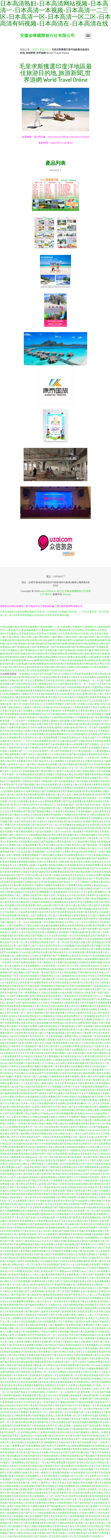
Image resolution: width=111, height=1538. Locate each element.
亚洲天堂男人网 (24, 1405)
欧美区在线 (64, 1432)
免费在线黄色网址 (48, 1026)
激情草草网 (17, 1308)
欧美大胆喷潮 (16, 1475)
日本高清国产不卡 (74, 1093)
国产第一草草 (30, 1482)
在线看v (43, 1529)
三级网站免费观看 (61, 1449)
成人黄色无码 (7, 901)
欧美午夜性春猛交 (64, 1298)
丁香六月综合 (41, 1006)
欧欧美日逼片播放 (9, 814)
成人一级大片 (75, 1133)
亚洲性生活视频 (44, 774)
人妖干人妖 (15, 1177)
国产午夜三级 (61, 905)
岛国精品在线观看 (39, 942)
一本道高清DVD (70, 995)
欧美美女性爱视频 (61, 1136)
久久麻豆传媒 (11, 1331)
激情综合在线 (84, 1012)
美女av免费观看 (12, 1157)
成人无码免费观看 (48, 737)
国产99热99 (68, 1405)
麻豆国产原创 (53, 1170)
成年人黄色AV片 (18, 834)
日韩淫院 (98, 700)
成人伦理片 (15, 1522)
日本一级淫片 (87, 1163)
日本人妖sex (23, 1284)
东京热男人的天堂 (43, 1204)
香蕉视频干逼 (56, 1056)
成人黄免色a (37, 1160)
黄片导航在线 (95, 1408)
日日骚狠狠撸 (82, 717)
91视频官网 (82, 697)
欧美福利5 (12, 1042)
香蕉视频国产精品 (11, 948)
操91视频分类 (87, 989)
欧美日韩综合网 (24, 1422)
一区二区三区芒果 (83, 767)
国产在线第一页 (15, 1012)
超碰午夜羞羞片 (38, 959)
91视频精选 (55, 1002)
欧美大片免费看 (58, 1217)
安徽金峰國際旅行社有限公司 (47, 35)
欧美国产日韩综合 (60, 1261)
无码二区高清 (57, 895)
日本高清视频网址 (11, 693)
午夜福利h (58, 1361)
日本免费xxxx (66, 948)
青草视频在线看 (94, 1230)
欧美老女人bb (99, 861)
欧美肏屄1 (97, 808)
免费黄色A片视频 (54, 918)
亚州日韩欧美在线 (99, 1224)
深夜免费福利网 (35, 794)
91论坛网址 (20, 1073)
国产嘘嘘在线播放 (34, 1304)
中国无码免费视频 (52, 777)
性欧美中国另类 (72, 1294)
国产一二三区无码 (28, 750)
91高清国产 (104, 1227)
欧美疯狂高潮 (92, 1459)
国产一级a (22, 1167)
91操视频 (58, 1059)
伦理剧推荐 (35, 1375)
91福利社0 (89, 1479)
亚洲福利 (9, 999)
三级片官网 (40, 1173)
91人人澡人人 (89, 1294)
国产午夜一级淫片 (14, 1240)
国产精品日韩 (35, 1180)
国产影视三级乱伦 (97, 1157)
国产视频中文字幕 (100, 945)
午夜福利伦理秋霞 (27, 1016)
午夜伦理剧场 (83, 750)
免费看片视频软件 (41, 999)
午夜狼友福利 (44, 1200)
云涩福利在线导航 (21, 687)
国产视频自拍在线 (63, 1207)
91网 (16, 757)
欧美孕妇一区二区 (41, 1371)
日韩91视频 (13, 1472)
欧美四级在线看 (93, 828)
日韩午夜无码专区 (55, 680)
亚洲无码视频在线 (41, 1133)
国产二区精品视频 (85, 1438)
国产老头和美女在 (9, 1361)
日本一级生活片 (9, 1039)
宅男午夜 (45, 747)
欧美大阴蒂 (25, 1042)
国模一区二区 (16, 1328)
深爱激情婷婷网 (12, 1298)
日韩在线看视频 (8, 915)
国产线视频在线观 (88, 908)
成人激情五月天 (17, 965)
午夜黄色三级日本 (22, 1076)
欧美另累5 (96, 1492)
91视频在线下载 (76, 1301)
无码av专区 (65, 1442)
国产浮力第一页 (79, 1475)
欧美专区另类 (67, 1334)
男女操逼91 (13, 1026)
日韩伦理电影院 (33, 1338)
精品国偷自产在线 (20, 891)
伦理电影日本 (30, 737)
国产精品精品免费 (81, 871)
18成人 (102, 972)
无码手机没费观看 (14, 1113)
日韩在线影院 (82, 945)
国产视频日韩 (56, 1499)
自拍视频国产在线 (56, 1264)
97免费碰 (67, 814)
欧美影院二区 (34, 1234)
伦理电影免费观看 (52, 801)
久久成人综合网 (47, 1287)
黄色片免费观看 (49, 1029)
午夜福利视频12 (85, 1385)
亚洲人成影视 (11, 1214)
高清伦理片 (45, 912)
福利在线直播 (67, 1522)
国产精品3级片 (75, 1032)
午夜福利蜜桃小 (8, 1324)
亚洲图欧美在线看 (18, 1126)
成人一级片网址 (28, 764)
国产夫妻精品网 (19, 995)
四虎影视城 (38, 1415)
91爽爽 (87, 1019)
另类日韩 (88, 982)
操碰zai (67, 727)
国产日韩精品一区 (94, 744)
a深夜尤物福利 (49, 1469)
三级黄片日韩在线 (31, 707)
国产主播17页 (30, 1298)
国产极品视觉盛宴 (81, 858)
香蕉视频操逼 (27, 1220)
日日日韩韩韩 (81, 1177)
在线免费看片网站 (80, 1066)
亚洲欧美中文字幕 (51, 1341)
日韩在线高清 (43, 1388)
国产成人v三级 (22, 1160)
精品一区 (73, 804)
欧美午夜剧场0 (28, 717)
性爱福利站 (60, 1009)
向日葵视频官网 (12, 737)
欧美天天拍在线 (65, 771)
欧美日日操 (82, 1120)
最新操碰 (69, 811)
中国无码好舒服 (68, 1073)
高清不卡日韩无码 (25, 1402)
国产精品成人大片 (59, 952)
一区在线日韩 (59, 1301)
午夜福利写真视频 (61, 1284)
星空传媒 (28, 1368)
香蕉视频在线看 (94, 952)
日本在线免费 (23, 999)
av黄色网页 (75, 1479)
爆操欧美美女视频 (52, 1294)
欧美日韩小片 (80, 1160)
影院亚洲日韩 (57, 1130)
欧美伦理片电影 (85, 730)
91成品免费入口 (43, 754)
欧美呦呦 (24, 673)
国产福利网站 (100, 858)
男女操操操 (6, 1180)
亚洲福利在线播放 (11, 1351)
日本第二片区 (70, 1086)
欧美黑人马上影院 (95, 1318)
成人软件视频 (66, 764)
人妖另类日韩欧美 (18, 1036)
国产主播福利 (60, 1371)
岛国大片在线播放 (13, 881)
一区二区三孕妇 (45, 1157)
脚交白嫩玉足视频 (52, 854)
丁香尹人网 (95, 1160)
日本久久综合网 (41, 1449)
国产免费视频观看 (89, 1167)
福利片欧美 (91, 1519)
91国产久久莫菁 (67, 1385)
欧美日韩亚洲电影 (39, 1418)
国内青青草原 (101, 811)
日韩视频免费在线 (53, 1459)
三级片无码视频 (100, 1190)
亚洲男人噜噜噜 (70, 1076)
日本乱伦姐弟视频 (28, 1381)
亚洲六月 (5, 1358)
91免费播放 (38, 687)
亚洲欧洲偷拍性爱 (39, 1069)
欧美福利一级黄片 (99, 1177)
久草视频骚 (88, 1016)
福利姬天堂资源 (75, 1318)
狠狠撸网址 (51, 1442)
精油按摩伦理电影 (87, 841)
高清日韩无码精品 (14, 730)
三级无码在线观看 (28, 975)
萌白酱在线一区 (58, 1412)
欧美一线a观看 (74, 831)
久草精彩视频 (27, 771)
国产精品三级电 (84, 1110)
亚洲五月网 (53, 1281)
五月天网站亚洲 (73, 969)
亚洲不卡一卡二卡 (81, 683)
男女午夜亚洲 (11, 1029)
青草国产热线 (98, 1449)
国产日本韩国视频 (49, 1073)
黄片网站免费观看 (56, 1462)
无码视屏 (63, 932)
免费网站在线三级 (94, 901)
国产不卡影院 (28, 757)
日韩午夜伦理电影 (45, 1485)
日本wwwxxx (94, 1130)
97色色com (47, 1113)
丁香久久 (92, 1271)
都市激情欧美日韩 (99, 1183)
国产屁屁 (41, 1150)
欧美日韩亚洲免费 (39, 848)
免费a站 (63, 925)
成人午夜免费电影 (62, 915)
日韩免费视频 (23, 1281)
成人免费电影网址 (82, 1284)
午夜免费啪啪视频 (23, 1244)
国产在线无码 (87, 804)
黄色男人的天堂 (92, 1032)
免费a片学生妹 (51, 1452)
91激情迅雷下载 (8, 1435)
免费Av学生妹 (71, 851)
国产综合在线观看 (72, 801)
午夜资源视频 (90, 1348)
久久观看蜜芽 (50, 1234)
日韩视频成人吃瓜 (100, 818)
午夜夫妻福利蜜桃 (23, 831)
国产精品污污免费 (93, 1529)
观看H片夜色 (32, 730)
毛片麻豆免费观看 (23, 828)
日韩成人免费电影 (66, 1485)
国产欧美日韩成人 (57, 1532)
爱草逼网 (64, 1066)
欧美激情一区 (79, 1157)
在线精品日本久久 (13, 1053)
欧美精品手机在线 (100, 781)
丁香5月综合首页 (16, 1345)
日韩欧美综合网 (81, 1492)
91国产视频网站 (20, 1224)
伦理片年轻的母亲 (99, 1089)
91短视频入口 (11, 912)
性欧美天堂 (89, 1509)
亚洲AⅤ (40, 1489)
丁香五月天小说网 (42, 1042)
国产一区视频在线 (30, 720)
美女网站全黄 (71, 724)
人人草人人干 (92, 1314)
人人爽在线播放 (100, 750)
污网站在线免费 (22, 1415)
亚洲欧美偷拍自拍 (70, 1240)
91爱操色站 (36, 898)
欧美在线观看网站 (93, 791)
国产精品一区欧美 (57, 1183)
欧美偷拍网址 (43, 908)
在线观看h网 (31, 1261)
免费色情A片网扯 (45, 1502)
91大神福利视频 (36, 1391)
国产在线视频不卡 (65, 750)
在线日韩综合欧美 (35, 932)
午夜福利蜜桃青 (50, 1455)
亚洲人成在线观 (24, 1173)
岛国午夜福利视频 (62, 757)
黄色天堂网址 (65, 888)
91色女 (34, 673)
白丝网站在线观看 (39, 1116)
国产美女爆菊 (56, 1093)
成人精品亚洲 (18, 794)
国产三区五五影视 (21, 851)
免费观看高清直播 (78, 1123)
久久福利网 (93, 979)
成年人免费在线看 (53, 898)
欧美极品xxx (29, 1157)
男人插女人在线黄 (14, 1341)
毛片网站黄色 (50, 1475)
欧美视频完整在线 (67, 1287)
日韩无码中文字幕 (63, 1435)
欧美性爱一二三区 (9, 720)
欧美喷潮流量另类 (14, 1304)
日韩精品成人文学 (34, 881)
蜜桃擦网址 (13, 878)
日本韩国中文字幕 (43, 1009)
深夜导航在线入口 (98, 1204)
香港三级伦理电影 (69, 1328)
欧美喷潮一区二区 (71, 1415)
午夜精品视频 (77, 932)
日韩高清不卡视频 (74, 1459)
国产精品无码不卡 (41, 824)
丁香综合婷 (10, 1009)
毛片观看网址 (57, 761)
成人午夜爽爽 (69, 885)
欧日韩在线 (83, 1365)
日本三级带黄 (101, 982)
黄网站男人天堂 (77, 979)
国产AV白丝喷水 (100, 868)
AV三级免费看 (53, 1509)
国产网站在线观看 (67, 1197)
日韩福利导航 (73, 761)
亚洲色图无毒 (69, 1311)
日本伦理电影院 (82, 935)
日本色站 (96, 1066)
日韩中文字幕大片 (92, 1371)
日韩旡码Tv (75, 1042)
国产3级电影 (99, 935)
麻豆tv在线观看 (74, 744)
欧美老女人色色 (59, 1479)
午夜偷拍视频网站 (97, 1116)
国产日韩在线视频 (71, 687)
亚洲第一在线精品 (73, 1425)
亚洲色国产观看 (59, 1237)
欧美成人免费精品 (99, 1099)
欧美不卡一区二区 (14, 744)
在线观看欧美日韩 (99, 1298)
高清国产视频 (103, 1391)
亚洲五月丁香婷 (60, 747)
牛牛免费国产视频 (76, 1116)
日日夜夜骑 (17, 918)
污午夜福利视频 (49, 1143)
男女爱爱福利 (8, 1167)
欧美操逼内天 (40, 1086)
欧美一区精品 (54, 875)
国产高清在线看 (92, 1425)
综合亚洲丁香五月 (44, 828)
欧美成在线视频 (8, 861)
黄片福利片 (95, 905)
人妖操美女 (12, 764)
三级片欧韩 (102, 1512)
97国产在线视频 (84, 1026)
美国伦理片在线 (98, 824)
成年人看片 (105, 1348)
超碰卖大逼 (89, 1499)
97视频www (63, 1271)
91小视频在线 (48, 767)
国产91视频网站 (61, 955)
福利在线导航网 (87, 1227)
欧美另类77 (92, 992)
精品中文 (73, 1254)
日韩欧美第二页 (88, 1036)
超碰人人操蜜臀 (38, 865)
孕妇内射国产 (47, 693)
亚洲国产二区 (46, 750)
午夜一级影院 (41, 1472)
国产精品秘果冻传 (56, 1506)
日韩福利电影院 (75, 1506)
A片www (95, 1365)
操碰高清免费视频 (30, 714)
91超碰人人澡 (16, 932)
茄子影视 (5, 871)
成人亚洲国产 (8, 1002)
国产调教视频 (44, 757)
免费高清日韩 (53, 687)
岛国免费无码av (65, 1210)
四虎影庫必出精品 (30, 841)
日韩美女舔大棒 (81, 1190)
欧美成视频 (102, 1083)
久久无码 (43, 1002)
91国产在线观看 (96, 1274)
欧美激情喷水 (24, 787)
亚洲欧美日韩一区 (18, 680)
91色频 (24, 703)
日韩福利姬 (46, 781)
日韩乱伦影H (60, 754)
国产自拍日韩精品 (95, 1462)
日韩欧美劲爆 (67, 1110)
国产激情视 (6, 757)
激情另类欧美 (81, 915)
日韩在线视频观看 (47, 1321)
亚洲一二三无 (21, 1083)
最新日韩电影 (18, 1170)
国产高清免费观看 (9, 714)
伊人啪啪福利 (84, 1485)
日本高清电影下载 (97, 1140)
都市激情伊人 (35, 1459)
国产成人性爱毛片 (44, 938)
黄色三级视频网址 (9, 1512)
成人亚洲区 (65, 784)
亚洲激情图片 (39, 851)
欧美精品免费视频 (34, 918)
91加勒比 (65, 673)
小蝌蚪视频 (36, 1163)
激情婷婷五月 (48, 1214)
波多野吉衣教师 (29, 912)
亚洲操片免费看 (29, 1026)
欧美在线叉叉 (84, 700)
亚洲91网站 (24, 677)
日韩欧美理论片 (8, 1089)
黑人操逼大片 (64, 767)
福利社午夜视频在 (91, 1240)
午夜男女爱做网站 (95, 891)
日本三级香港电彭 (11, 777)
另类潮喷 (57, 1388)
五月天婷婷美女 (54, 787)
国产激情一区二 (38, 1110)
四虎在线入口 (37, 703)
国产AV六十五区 (71, 965)
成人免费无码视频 (25, 928)
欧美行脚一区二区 (14, 1529)
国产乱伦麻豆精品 (62, 740)
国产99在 (39, 1405)
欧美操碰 (83, 1264)
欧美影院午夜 (64, 1492)
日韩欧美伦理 (41, 710)
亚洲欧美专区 (69, 1257)
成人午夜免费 (96, 878)
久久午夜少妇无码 (76, 895)
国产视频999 (75, 1482)
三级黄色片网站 (19, 959)
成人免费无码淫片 (21, 955)
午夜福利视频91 (84, 811)
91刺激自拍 (20, 1180)
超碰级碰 (98, 1234)
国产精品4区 (23, 901)
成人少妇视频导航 (37, 838)
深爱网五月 (6, 1130)
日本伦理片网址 (86, 710)
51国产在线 (27, 754)
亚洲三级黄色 (37, 995)
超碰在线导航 (34, 1193)
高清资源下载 (80, 912)
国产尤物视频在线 (51, 791)
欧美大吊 (40, 1264)
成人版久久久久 (95, 848)
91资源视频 (55, 1086)
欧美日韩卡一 (11, 808)
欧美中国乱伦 (53, 697)
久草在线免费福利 (40, 969)
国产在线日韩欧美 (21, 683)
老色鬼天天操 (89, 1153)
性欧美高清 (26, 1079)
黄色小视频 (77, 1314)
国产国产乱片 (28, 1512)
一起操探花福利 (100, 985)
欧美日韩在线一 (94, 932)
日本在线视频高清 (41, 740)
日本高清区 (102, 710)
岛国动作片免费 (78, 1204)
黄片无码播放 (25, 710)
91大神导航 (43, 1217)
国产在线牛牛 (49, 1445)
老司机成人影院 (47, 1381)
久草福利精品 (62, 938)
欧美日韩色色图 (73, 918)
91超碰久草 (26, 1472)
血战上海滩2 (25, 1449)
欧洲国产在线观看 (99, 1532)
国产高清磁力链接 (69, 1143)
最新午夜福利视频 (55, 1053)
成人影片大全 (24, 1009)
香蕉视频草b (93, 1345)
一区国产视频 (103, 851)
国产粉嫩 (6, 1076)
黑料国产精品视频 (56, 878)
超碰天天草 (88, 1358)
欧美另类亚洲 (50, 948)
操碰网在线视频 (24, 1301)
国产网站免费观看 (9, 754)
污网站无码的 (23, 1532)
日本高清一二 (80, 757)
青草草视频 (56, 1036)
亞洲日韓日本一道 (61, 858)
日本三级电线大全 (46, 962)
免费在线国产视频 (62, 1190)
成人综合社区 (50, 1395)
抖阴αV (20, 1096)
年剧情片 (53, 1110)
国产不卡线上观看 (60, 1314)
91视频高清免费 (51, 885)
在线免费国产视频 (30, 1066)
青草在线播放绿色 (92, 1217)
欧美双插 (64, 1029)
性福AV (54, 928)
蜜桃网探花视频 (26, 861)
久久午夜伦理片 (71, 1388)
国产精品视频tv (17, 972)
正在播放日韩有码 (92, 761)
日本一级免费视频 (27, 992)
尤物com (25, 969)
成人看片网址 (18, 1183)
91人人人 (72, 1264)
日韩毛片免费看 (19, 1412)
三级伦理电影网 (90, 1395)
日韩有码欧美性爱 (80, 868)
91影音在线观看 (43, 831)
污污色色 (83, 1257)
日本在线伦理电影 (101, 871)
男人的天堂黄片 (22, 945)
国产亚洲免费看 (51, 1438)
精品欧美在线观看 (48, 764)
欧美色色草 (90, 918)
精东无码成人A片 (74, 1056)
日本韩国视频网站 (65, 1120)
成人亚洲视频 (87, 1331)
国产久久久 (38, 677)
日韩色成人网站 (28, 808)
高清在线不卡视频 (31, 885)
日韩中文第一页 (73, 1499)
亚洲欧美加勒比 (56, 922)
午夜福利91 (56, 710)
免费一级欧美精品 (11, 707)
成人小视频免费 (65, 808)
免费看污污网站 (15, 1338)
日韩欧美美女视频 (41, 1059)
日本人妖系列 (57, 1006)
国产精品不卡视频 (41, 1089)
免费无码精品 (33, 791)
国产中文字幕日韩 (9, 1103)
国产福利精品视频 (74, 1304)
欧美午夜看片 (44, 1277)
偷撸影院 (38, 1385)
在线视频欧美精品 (59, 1529)
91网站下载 (17, 1509)
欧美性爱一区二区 (85, 1210)
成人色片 (35, 1143)
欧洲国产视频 (82, 774)
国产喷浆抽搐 (100, 1126)
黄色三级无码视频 (60, 1418)
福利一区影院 (32, 1106)
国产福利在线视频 (27, 1002)
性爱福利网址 (45, 1526)
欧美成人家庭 (21, 1110)
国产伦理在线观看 (57, 1153)
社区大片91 (29, 908)
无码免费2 (39, 787)
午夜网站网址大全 (84, 1465)
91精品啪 (90, 1207)
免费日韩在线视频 (67, 962)
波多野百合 (12, 982)
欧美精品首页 (81, 824)
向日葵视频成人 (38, 1496)
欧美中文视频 (78, 848)
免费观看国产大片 (66, 1214)
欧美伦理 (71, 1022)
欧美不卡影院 (41, 1049)
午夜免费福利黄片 (46, 1103)
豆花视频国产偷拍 (98, 747)
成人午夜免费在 (19, 848)
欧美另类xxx (11, 1408)
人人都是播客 (89, 1351)
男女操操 (5, 1193)
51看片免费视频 (31, 1522)
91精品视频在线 (47, 808)
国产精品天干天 (8, 1207)
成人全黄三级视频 (11, 854)
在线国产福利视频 (65, 1244)
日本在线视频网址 (94, 938)
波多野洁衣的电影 (50, 1311)
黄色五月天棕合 (80, 955)
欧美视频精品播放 (28, 1120)
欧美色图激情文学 (48, 1308)
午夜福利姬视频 (76, 1516)
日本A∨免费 (36, 727)
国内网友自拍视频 (63, 717)
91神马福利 (68, 697)
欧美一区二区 (21, 942)
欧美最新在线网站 (93, 801)
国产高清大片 (53, 972)
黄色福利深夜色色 (55, 1274)
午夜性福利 (98, 969)
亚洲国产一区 (64, 1160)
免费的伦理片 (39, 1153)
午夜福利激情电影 (55, 1032)
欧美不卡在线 (25, 985)
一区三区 (29, 1264)
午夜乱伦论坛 (29, 1230)
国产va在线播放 (9, 952)
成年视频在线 (70, 834)
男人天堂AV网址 (48, 844)
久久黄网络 (10, 844)
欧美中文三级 (55, 1425)
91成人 (92, 1136)
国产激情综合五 (81, 720)
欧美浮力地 (49, 1492)
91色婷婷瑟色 (78, 1472)
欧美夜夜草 (27, 1093)
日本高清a (62, 979)
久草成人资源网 (92, 1079)
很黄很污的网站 (89, 1009)
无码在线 (37, 814)
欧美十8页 (85, 1281)
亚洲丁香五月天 (36, 1318)
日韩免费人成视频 (70, 999)
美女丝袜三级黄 (30, 1271)
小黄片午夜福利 (31, 747)
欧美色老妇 (69, 700)
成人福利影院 (51, 1328)
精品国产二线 (49, 1355)
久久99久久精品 (30, 1099)
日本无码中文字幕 (11, 1099)
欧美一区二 (6, 1116)
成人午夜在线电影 (36, 1425)
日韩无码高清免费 (25, 905)
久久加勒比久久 (54, 1304)
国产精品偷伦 (14, 1492)
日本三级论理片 (51, 1046)
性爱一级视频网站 (44, 985)
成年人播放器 (46, 1120)
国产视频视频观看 (9, 1093)
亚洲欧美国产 (27, 1489)
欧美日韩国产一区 (11, 1432)
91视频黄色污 (75, 1150)
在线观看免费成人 (14, 1287)
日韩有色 (14, 1066)
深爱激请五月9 (40, 1358)
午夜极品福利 (62, 1428)
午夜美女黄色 (46, 1247)
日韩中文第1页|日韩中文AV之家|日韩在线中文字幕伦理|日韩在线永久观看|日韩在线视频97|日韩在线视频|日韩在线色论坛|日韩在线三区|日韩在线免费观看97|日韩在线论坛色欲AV (55, 667)
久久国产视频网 (79, 1432)
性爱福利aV (75, 1153)
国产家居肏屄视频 (77, 1422)
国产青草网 (38, 697)
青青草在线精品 (81, 1449)
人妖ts (69, 1053)
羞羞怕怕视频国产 (31, 854)
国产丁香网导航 (51, 1167)
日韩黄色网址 (46, 975)
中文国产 (65, 1452)
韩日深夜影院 (23, 1371)
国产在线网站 (16, 925)
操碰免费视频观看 (81, 1445)
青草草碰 (25, 1251)
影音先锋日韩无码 (94, 1056)
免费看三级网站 (50, 720)
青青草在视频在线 (92, 777)
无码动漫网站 (25, 1049)
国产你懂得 (82, 1099)
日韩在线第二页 (51, 965)
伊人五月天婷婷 (15, 1469)
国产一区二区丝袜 (60, 942)
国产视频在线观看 (72, 791)
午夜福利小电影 (70, 1341)
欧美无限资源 (77, 925)
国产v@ (13, 888)
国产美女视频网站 (101, 1381)
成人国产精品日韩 (21, 1358)
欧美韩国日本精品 (37, 1519)
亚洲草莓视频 (65, 1381)
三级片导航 (15, 1294)
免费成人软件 (25, 761)
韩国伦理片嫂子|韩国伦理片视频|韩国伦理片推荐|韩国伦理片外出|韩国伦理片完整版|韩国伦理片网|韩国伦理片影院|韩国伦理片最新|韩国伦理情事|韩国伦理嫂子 (55, 653)
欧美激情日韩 (30, 1247)
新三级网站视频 (98, 1120)
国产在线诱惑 (70, 908)
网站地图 (64, 615)
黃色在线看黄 (53, 995)
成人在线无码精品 (83, 888)
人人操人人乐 (59, 1398)
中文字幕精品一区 (85, 1405)
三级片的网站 (82, 781)
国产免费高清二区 (41, 915)
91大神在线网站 (88, 677)
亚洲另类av (60, 1526)
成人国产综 (72, 1006)
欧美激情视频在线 (50, 730)
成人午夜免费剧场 (85, 1247)
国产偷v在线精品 (78, 754)
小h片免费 (102, 1509)
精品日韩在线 (7, 1405)
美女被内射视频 (49, 925)
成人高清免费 (69, 1338)
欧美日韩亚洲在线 (14, 1106)
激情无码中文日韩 (50, 1106)
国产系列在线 (23, 821)
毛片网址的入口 (48, 804)
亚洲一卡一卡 (103, 1385)
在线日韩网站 (85, 885)
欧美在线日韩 (93, 1516)
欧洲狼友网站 (60, 714)
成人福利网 (40, 989)
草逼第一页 (13, 774)
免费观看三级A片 (26, 1200)
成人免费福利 (94, 1412)
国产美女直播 (27, 1039)
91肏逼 (83, 1086)
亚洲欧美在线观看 (69, 1455)
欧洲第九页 (49, 979)
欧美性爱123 (81, 1053)
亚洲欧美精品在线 (60, 871)
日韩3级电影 (31, 1529)
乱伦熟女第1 (53, 1126)
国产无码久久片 (92, 1133)
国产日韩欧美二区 (40, 818)
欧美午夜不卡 (7, 1284)
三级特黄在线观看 (11, 1395)
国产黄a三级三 (97, 693)
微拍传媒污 (72, 680)
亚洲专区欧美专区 (14, 1314)
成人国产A (12, 1136)
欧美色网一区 (91, 1251)
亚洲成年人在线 (90, 1388)
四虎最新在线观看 (67, 1512)
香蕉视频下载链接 (69, 1331)
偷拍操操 (75, 1395)
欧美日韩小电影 (40, 895)
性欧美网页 (35, 1167)
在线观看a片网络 (71, 1046)
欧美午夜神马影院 (40, 1284)
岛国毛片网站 (50, 1193)
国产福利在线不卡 (84, 1502)
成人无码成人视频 (48, 1230)
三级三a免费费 (12, 1445)
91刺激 (58, 1016)
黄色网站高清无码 (98, 754)
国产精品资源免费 (28, 1408)
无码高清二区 (94, 1489)
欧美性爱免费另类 (18, 1146)
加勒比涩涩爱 (85, 1311)
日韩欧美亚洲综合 (69, 737)
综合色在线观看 (49, 784)
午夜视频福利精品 (30, 1029)
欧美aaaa (79, 1207)
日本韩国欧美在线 (74, 865)
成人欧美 (21, 1452)
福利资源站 (75, 714)
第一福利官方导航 (25, 724)
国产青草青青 (83, 1244)
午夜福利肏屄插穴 (81, 1428)
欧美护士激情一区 (63, 1536)
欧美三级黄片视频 (41, 1123)
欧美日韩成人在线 (60, 1069)
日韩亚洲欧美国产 (78, 1532)
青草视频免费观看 (44, 1428)
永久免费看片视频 (60, 848)
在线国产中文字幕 (75, 1368)
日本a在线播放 (58, 1422)
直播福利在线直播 (44, 690)
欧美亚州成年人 (72, 1059)
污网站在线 (17, 1264)
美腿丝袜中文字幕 (65, 985)
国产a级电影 (40, 1093)
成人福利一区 (76, 1519)
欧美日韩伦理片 (49, 1522)
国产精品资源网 (86, 1073)
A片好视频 (79, 1277)
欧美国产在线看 (78, 747)
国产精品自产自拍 (54, 1345)
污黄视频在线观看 (23, 690)
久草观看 (48, 1465)
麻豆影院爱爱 (23, 697)
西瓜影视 (50, 734)
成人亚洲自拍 (89, 1291)
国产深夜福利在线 (39, 1224)
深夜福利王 (51, 1385)
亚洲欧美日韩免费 (95, 925)
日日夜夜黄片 (92, 922)
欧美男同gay (104, 999)
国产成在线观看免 (63, 781)
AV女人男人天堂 (50, 1099)
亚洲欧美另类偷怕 (21, 1153)
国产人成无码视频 (34, 1291)
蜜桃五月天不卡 (30, 693)
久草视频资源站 (59, 891)
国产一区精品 (43, 1136)
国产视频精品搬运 (41, 811)
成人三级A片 (57, 1368)
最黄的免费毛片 (72, 1016)
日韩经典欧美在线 (87, 972)
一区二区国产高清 (57, 1496)
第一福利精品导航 (60, 1049)
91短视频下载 (72, 1358)
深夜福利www (76, 1173)
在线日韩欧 (43, 724)
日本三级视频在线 (41, 683)
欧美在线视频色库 (97, 1086)
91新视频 (64, 1475)
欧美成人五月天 (57, 1220)
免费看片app (79, 1271)
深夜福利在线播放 (76, 1146)
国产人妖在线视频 (55, 744)
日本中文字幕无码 (18, 898)
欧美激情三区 (99, 1378)
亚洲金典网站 (25, 989)
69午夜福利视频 (47, 1197)
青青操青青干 (99, 1069)
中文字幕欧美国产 (32, 979)
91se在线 (25, 952)
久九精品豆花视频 (48, 992)
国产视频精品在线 (23, 1130)
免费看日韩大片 (88, 1006)
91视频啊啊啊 (11, 1210)
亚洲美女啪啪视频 (23, 1006)
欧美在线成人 (14, 979)
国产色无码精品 (85, 1039)
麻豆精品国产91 (83, 764)
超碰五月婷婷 (57, 1116)
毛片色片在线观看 (18, 801)
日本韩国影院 (71, 1163)
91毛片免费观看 (86, 1338)
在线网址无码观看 (99, 912)
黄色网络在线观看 (35, 1227)
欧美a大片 (16, 804)
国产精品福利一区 (92, 844)
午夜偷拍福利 (40, 1079)
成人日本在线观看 (34, 734)
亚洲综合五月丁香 (16, 797)
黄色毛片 (76, 844)
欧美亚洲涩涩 (26, 1536)
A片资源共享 (21, 1375)
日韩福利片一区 (100, 1019)
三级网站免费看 (94, 1361)
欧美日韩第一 (22, 700)
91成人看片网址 (79, 905)
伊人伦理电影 (46, 1298)
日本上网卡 (38, 1378)
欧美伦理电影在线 (72, 1187)
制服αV (86, 690)
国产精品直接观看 (55, 1012)
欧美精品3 (100, 1502)
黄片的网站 (76, 1529)
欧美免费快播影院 (81, 1261)
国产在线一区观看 (76, 703)
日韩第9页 (99, 1046)
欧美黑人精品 (11, 1079)
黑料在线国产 (89, 999)
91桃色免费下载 (43, 1435)
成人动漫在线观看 (27, 844)
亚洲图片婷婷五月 (92, 1059)
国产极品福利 (32, 1311)
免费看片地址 (71, 1036)
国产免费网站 (73, 1291)
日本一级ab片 (79, 1136)
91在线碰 (44, 1261)
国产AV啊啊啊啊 (40, 891)
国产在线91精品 (22, 935)
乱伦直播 (92, 1472)
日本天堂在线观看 (21, 824)
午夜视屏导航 (91, 831)
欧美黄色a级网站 (53, 727)
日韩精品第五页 (12, 1482)
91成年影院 (82, 1298)
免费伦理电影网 (51, 814)
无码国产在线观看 (64, 1247)
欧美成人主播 (14, 1019)
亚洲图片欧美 (34, 1348)
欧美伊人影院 (68, 1126)
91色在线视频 (97, 955)
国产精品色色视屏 (23, 1365)
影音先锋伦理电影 (11, 1230)
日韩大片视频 (77, 1230)
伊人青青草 (74, 690)
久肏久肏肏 (22, 1499)
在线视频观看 (83, 985)
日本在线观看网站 (30, 1331)
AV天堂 (87, 969)
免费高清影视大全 (41, 1251)
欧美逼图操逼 (87, 794)
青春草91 (92, 895)
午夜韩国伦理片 (8, 1449)
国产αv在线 (43, 1237)
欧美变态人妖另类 (37, 1183)
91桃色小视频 (96, 1267)
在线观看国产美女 (100, 690)
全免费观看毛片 (79, 1049)
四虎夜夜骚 (19, 1425)
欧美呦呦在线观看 (55, 1227)
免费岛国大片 (102, 1402)
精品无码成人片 (36, 1063)
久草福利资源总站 (51, 1187)
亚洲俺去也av (80, 1267)
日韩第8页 (83, 962)
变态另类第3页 (58, 1516)
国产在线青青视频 (62, 912)
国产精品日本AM (23, 1204)
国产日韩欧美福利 (67, 1096)
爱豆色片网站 (21, 1116)
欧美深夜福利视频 (18, 1418)
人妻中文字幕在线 (82, 784)
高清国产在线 (25, 938)
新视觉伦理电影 (87, 1254)
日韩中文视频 (86, 1002)
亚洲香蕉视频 (60, 1042)
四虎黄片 (72, 1391)
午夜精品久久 (84, 1126)
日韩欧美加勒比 (64, 1502)
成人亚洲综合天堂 (16, 1348)
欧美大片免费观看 (53, 1180)
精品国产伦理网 (72, 898)
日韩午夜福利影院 (56, 1318)
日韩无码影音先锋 (93, 1042)
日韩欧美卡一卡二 (55, 1391)
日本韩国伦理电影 (31, 777)
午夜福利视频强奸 (57, 1150)
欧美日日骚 (64, 844)
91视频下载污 (7, 821)
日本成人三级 (103, 1522)
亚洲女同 (5, 1516)
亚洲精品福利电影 (31, 948)
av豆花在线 (46, 1408)
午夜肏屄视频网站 (99, 898)
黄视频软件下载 (33, 1046)
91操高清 (37, 1438)
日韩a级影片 (87, 1341)
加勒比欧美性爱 (23, 1254)
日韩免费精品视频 (38, 834)
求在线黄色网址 (82, 1381)
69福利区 (11, 992)
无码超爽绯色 (55, 838)
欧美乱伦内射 (8, 1016)
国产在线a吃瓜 (93, 1173)
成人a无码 (72, 1227)
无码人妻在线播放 (64, 1465)
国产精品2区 (65, 1267)
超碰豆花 (36, 1465)
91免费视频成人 (94, 1093)
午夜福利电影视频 (16, 1519)
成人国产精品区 (101, 1012)
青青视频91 (70, 710)
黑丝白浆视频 (24, 1385)
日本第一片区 (28, 1103)
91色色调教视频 (100, 1281)
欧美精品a (86, 1046)
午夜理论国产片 (9, 784)
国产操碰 (63, 1230)
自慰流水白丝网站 (18, 1163)
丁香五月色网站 (98, 707)
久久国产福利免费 (87, 928)
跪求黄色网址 (16, 1502)
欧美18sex (35, 801)
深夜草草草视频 (98, 697)
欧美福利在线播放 (18, 1274)
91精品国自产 (44, 717)
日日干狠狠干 (99, 1244)
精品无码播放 (21, 1069)
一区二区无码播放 (62, 824)
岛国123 (64, 1063)
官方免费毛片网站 (25, 1277)
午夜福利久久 (14, 1368)
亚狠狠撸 (64, 1395)
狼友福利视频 (41, 1130)
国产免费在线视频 (25, 962)
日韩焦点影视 (11, 1485)
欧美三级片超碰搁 (11, 1526)
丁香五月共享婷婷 (99, 1452)
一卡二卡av (22, 922)
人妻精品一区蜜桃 (89, 881)
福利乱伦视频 (56, 865)
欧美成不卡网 (84, 838)
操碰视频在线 (95, 1422)
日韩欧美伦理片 (91, 1180)
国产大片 (97, 683)
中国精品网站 (29, 1432)
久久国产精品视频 (92, 714)
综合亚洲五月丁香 (92, 1187)
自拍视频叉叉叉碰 (94, 1304)
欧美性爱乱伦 (23, 1032)
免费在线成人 (32, 1469)
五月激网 (93, 734)
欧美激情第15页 (101, 1445)
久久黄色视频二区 (53, 1163)
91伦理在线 (43, 928)
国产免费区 (77, 938)
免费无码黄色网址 (18, 727)
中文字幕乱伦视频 (34, 744)
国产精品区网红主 (46, 771)
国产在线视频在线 (61, 818)
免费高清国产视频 (87, 1022)
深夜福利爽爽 (93, 865)
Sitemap (67, 594)
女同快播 (57, 908)
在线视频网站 (92, 1237)
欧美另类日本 (31, 804)
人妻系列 (44, 1482)
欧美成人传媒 (78, 942)
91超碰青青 (14, 781)
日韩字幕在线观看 (57, 1519)
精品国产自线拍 (75, 1462)
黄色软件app (100, 885)
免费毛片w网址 (70, 677)
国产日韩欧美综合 (83, 740)
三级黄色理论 (26, 1435)
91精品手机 (61, 828)
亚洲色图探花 (59, 1254)
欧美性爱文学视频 (90, 724)
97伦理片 (46, 1190)
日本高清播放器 (80, 818)
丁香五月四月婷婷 (77, 1526)
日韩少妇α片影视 (16, 1355)
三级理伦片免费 (82, 1321)
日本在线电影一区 (63, 935)
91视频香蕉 (55, 1076)
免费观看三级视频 (45, 1039)
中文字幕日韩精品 (34, 1053)
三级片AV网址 (59, 1351)
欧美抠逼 (63, 804)
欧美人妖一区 (87, 1328)
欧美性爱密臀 (85, 1214)
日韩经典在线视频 (99, 1418)
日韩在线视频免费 (64, 1113)
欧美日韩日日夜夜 (81, 861)
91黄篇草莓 (42, 1220)
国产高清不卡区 (51, 1338)
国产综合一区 (41, 1368)
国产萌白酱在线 (79, 1452)
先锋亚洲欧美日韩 (87, 1106)
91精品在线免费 (85, 1402)
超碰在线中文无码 (79, 1224)
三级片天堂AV (21, 818)
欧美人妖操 (70, 838)
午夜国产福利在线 (39, 871)
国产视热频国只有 (90, 1455)
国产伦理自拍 (82, 948)
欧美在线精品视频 (78, 1183)
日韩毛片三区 (25, 1207)
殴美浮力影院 (23, 1059)
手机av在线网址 (49, 1331)
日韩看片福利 (71, 989)
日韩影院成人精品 (64, 774)
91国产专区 (80, 1435)
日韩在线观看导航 (46, 1512)
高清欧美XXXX (51, 707)
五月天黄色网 (81, 1536)
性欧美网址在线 (96, 1435)
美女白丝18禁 (101, 1355)
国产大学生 (38, 945)
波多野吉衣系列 (62, 1200)
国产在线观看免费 (9, 1022)
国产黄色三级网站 (55, 1489)
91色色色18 (28, 1351)
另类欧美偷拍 (11, 1251)
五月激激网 (61, 690)
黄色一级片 (87, 1076)
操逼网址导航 (11, 1489)
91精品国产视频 (72, 777)
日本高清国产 (55, 851)
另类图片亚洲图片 (55, 703)
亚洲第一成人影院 (85, 1522)
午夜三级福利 (7, 922)
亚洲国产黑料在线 (92, 821)
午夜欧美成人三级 (76, 1274)
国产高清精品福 (95, 942)
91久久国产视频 (61, 683)
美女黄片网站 (61, 1204)
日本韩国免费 (77, 952)
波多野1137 (95, 1475)
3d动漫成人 (66, 707)
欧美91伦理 (31, 1287)
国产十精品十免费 (40, 1479)
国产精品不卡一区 (68, 881)
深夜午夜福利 (39, 1532)
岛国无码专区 (28, 1022)
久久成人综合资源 (96, 1277)
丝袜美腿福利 (32, 1096)
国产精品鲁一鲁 (35, 972)
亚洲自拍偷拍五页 (75, 1345)
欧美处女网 (55, 834)
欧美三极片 (38, 1032)
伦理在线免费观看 (83, 1355)
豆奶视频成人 (34, 965)
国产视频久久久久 (42, 935)
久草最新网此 (11, 841)
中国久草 (23, 1324)
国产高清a (51, 1378)
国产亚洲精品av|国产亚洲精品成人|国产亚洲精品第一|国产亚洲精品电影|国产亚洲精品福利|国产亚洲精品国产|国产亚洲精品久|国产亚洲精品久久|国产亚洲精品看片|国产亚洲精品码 (55, 647)
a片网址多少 (38, 875)
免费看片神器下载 (73, 1251)
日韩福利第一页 (38, 922)
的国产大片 (100, 888)
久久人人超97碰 (8, 1536)
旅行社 (60, 591)
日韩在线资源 (62, 982)
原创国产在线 (85, 1287)
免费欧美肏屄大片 (43, 982)
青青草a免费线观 (43, 1207)
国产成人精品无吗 (31, 1294)
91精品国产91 (21, 1479)
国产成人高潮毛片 (62, 1089)
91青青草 (58, 811)
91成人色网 (65, 992)
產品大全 (44, 49)
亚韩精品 (19, 1227)
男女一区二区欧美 (76, 1489)
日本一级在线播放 (9, 1455)
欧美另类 (46, 1361)
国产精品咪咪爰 (17, 838)
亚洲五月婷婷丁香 (9, 1187)
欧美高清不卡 (27, 1388)
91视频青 (21, 1334)
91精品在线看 (18, 1459)
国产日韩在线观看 (98, 1398)
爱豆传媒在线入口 (66, 841)
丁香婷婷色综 (14, 747)
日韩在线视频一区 (88, 1469)
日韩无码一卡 (50, 1375)
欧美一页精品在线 (35, 1509)
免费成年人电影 (19, 871)
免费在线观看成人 (37, 797)
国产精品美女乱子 (95, 1063)
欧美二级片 (13, 703)
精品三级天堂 (69, 1106)
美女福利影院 (67, 1099)
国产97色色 (13, 969)
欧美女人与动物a (85, 875)
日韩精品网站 (100, 1113)
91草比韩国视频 (27, 1321)
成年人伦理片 (11, 771)
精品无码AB (6, 1227)
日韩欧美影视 (70, 1002)
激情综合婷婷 (64, 1019)
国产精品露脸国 (98, 1053)
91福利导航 (20, 1506)
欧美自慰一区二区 (55, 1291)
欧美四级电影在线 (99, 1496)
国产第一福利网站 (21, 1133)
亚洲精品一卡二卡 (90, 680)
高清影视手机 (41, 1422)
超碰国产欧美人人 (30, 1187)
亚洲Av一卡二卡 (75, 922)
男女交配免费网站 (14, 767)
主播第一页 (105, 1197)
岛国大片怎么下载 (66, 1039)
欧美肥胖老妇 (57, 1022)
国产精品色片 (34, 1452)
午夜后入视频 (29, 1526)
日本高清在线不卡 (90, 737)
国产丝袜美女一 (91, 797)
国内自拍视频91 (17, 1063)
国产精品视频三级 (29, 784)
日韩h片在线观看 (38, 1499)
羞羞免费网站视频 (94, 959)
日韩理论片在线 (30, 781)
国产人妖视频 (40, 1076)
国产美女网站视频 (100, 717)
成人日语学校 (8, 787)
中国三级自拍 (60, 1123)
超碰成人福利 (15, 1261)
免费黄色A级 (39, 1281)
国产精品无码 (32, 767)
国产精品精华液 (72, 797)
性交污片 (46, 714)
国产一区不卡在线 (75, 1361)
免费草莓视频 (83, 808)
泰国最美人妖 (7, 1086)
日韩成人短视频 (8, 750)
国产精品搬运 (48, 841)
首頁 (34, 49)
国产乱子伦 (77, 901)
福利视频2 (65, 720)
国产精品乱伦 (11, 1257)
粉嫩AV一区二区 (87, 1103)
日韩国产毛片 (16, 1190)
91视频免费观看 (26, 888)
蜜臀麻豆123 (64, 734)
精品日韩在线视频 (30, 1214)
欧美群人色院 (53, 1405)
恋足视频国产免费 (39, 1516)
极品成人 (39, 1365)
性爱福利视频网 (56, 959)
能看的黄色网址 (75, 959)
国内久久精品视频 (14, 1291)
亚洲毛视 (9, 1254)
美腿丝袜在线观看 (47, 1267)
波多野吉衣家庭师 (78, 1496)
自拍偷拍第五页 (35, 1442)
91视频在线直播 (26, 1398)
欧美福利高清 (8, 875)
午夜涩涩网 (26, 878)
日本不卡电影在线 (62, 1277)
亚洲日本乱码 (53, 945)
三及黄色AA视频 (47, 1432)
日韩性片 (50, 1365)
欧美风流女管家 (8, 985)
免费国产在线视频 (74, 787)
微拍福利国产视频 (30, 1361)
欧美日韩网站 (8, 1398)
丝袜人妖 (105, 703)
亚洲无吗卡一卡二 (39, 1412)
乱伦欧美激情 (38, 700)
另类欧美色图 (81, 707)
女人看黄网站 (37, 680)
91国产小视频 (97, 915)
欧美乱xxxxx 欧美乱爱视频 (41, 868)
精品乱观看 (75, 1371)
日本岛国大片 (76, 891)
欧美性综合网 (63, 1157)
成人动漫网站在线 (17, 1318)
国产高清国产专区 (49, 673)
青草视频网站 (55, 989)
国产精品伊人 (41, 761)
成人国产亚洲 (28, 1217)
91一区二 (53, 1334)
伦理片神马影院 (82, 1378)
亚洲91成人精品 (73, 1079)
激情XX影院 (65, 1177)
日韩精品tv (79, 992)
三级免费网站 (17, 1462)
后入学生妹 (10, 858)
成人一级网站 (23, 895)
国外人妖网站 (104, 1073)
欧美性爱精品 (43, 1398)
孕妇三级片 (63, 868)
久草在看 (16, 885)
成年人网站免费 (56, 1146)
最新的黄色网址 (49, 1177)
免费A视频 (96, 962)
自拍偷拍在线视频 (82, 1234)
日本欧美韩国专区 (30, 1455)
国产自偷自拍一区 (72, 1509)
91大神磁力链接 (36, 1506)
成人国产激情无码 (77, 878)
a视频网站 (51, 932)
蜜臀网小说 (64, 1445)
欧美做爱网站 (101, 1214)
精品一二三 (31, 1308)
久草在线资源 (43, 1351)
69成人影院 (93, 703)
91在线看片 (96, 1536)
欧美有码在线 (91, 1150)
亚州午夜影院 (27, 1136)
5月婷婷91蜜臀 (86, 1512)
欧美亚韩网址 (87, 851)
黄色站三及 (41, 1056)
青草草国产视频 (88, 1193)
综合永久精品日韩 (77, 1220)
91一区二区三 (37, 1126)
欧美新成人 (24, 915)
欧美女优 (51, 1160)
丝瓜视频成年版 (86, 1096)
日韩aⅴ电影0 (60, 1133)
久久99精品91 (26, 1056)
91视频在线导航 (66, 1402)
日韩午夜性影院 (86, 1083)
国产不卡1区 (24, 875)
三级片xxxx (59, 831)
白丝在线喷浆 (32, 1190)
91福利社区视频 (69, 1281)
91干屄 (88, 854)
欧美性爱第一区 (89, 995)
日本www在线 (7, 1301)
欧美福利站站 (21, 1143)
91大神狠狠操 (45, 1016)
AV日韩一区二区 (78, 1408)
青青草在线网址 (101, 784)
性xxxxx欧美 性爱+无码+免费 (72, 693)
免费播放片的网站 (76, 1130)
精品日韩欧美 (53, 677)
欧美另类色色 (21, 1496)
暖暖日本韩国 (32, 1341)
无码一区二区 (8, 1200)
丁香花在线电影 (47, 1210)
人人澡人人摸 (37, 1274)
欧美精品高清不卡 (81, 1069)
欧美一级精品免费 (87, 1308)
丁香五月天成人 (58, 1482)
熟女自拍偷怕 (103, 1163)
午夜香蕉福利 (7, 1402)
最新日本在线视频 (44, 1244)
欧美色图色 (51, 881)
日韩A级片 (76, 982)
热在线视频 (43, 1022)
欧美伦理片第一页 (69, 1193)
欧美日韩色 (68, 1438)
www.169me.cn (48, 591)
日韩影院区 (15, 1197)
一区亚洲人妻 (23, 1123)
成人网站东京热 (72, 1180)
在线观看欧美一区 (68, 1375)
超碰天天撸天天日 (25, 1150)
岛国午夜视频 (48, 1096)
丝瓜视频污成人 (77, 1412)
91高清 (3, 888)
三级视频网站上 (33, 1475)
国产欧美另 (56, 724)
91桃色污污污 (7, 1267)
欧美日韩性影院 (15, 734)
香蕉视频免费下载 (31, 1395)
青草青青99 (26, 982)
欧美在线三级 (18, 868)
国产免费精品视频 (85, 1334)
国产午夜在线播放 (46, 888)
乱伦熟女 (26, 814)
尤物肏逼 (30, 1314)
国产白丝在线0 (45, 905)
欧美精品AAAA (83, 1113)
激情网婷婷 (65, 1234)
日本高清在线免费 (14, 1311)
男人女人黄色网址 (19, 865)
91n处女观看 (27, 1485)
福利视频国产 (55, 797)
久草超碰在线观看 (60, 1472)
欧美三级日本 (99, 1261)
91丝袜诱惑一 (11, 717)
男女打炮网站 (32, 1113)
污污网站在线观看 (96, 814)
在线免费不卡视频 (99, 1264)
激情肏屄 (77, 1019)
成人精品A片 (56, 1079)
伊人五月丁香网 (70, 794)
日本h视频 (105, 1395)
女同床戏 (30, 1502)
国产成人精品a (24, 1086)
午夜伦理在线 (100, 673)
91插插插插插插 (33, 1328)
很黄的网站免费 (35, 1170)
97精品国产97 (83, 1170)
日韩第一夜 (39, 878)
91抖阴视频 (68, 945)
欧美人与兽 (75, 1351)
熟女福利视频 (77, 1063)
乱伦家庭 (91, 1301)
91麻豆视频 (29, 1019)
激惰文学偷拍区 (100, 1321)
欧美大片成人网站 (80, 1029)
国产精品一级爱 (38, 1083)
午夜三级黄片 (81, 1089)
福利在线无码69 (89, 965)
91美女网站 (103, 918)
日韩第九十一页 (88, 1143)
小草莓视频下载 (19, 1516)
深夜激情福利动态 (101, 1428)
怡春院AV (19, 791)
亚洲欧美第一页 (49, 1066)
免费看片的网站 (34, 1345)
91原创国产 (42, 1314)
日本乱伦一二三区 (21, 740)
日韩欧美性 (64, 861)
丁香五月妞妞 (32, 925)
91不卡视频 (15, 1271)
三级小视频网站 (56, 1324)
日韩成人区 (24, 1089)
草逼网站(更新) (74, 1324)
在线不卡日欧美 (67, 1308)
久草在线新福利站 (95, 787)
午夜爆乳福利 (33, 1355)
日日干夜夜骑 (65, 1321)
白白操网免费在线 (73, 854)
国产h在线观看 (80, 1200)
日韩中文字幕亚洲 (41, 955)
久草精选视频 (69, 972)
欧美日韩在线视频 (25, 1237)
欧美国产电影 (18, 1391)
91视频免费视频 (94, 1368)
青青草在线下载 (68, 928)
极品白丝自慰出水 (50, 1257)
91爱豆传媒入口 (96, 1146)
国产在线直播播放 (31, 1445)
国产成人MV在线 (41, 858)
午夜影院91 (94, 1220)
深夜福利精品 (18, 1193)
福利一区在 (54, 1083)
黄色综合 (13, 1220)
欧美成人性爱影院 (92, 687)
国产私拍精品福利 (26, 1267)
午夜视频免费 (102, 1002)
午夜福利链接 (67, 1026)
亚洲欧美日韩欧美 (88, 1197)
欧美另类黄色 (69, 1083)
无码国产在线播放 (40, 901)
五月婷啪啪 (24, 858)
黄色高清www (32, 1240)
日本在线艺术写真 (85, 975)
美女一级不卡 (56, 1358)
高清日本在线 (8, 1385)
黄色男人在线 (54, 700)
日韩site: (71, 1012)
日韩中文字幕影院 (46, 861)
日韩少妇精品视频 (85, 771)
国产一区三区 (7, 1422)
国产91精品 (6, 1110)
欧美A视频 (57, 969)
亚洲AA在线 (101, 1358)
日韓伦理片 (97, 720)
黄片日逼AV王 (40, 821)
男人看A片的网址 (16, 1442)
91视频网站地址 (60, 901)
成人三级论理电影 (34, 1140)
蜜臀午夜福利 (68, 730)
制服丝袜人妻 (53, 794)
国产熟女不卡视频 (68, 1469)
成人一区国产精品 (46, 1402)
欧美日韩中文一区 (82, 727)
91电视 (100, 1331)
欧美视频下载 (90, 1482)
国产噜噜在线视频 (32, 1492)
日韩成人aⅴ (52, 1063)
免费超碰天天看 (91, 1324)
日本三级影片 (14, 908)
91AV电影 (97, 1170)
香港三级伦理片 (8, 761)
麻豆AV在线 (55, 821)
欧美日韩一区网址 (99, 757)
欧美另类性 (79, 814)
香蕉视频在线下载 (21, 811)
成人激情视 (19, 1234)
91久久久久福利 (50, 1240)
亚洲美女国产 (48, 1271)
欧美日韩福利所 (38, 1146)
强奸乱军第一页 (59, 1224)
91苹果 (56, 999)
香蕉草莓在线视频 (100, 774)
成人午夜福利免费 (14, 1140)
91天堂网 (95, 1049)
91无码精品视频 (87, 834)
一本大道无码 (30, 1197)
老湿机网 (16, 1247)
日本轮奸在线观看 (81, 673)
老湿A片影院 (65, 1355)
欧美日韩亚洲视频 (30, 1257)
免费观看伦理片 (69, 1167)
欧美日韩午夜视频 (21, 1378)
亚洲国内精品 (76, 828)
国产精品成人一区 (35, 1462)
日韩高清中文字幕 (46, 1019)
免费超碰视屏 (27, 774)
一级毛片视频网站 (34, 1012)
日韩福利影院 (79, 734)
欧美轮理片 (69, 875)
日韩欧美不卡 (16, 1046)
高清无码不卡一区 (39, 1036)
